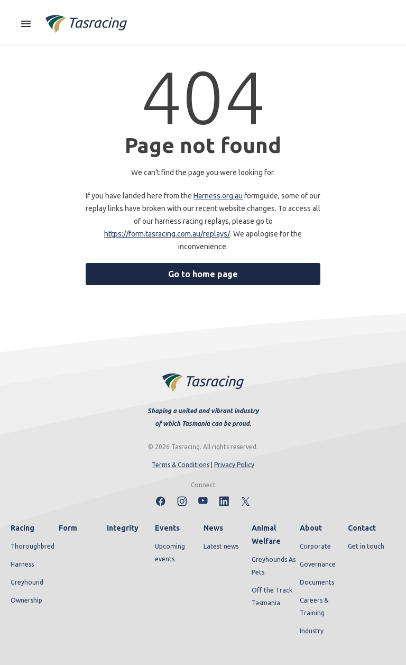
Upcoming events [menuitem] (170, 552)
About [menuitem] (311, 528)
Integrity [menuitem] (123, 528)
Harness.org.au (218, 196)
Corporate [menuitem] (315, 546)
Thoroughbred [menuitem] (32, 546)
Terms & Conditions (180, 464)
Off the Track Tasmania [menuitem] (272, 596)
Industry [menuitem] (312, 630)
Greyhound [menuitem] (27, 582)
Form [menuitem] (68, 528)
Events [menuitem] (167, 528)
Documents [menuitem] (317, 582)
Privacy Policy (234, 464)
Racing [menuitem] (22, 528)
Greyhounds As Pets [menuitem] (274, 566)
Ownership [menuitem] (26, 600)
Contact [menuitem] (362, 528)
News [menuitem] (213, 528)
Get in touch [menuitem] (366, 546)
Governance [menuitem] (318, 564)
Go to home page (203, 274)
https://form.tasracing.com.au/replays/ (167, 234)
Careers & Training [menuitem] (314, 606)
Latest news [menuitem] (221, 546)
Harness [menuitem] (22, 564)
